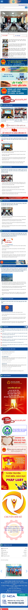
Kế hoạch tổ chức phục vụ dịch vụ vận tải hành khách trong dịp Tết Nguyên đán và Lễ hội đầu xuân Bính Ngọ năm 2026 (13, 187)
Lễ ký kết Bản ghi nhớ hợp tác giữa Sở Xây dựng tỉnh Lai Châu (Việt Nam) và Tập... (7, 120)
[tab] (7, 35)
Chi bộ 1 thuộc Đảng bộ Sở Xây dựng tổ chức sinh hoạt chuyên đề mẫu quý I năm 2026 (14, 315)
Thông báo (5, 326)
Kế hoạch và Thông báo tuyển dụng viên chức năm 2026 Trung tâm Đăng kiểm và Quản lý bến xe (14, 226)
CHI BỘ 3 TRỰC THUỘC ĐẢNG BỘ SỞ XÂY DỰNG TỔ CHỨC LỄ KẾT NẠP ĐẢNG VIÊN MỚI (13, 155)
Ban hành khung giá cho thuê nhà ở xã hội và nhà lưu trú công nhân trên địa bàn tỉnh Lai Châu (14, 290)
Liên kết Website (7, 375)
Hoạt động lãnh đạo (7, 105)
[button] (26, 571)
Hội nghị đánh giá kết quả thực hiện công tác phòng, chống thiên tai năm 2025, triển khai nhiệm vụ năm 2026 (14, 152)
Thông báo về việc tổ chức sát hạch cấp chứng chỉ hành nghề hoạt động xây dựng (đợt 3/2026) (14, 246)
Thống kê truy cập (7, 545)
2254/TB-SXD (4, 364)
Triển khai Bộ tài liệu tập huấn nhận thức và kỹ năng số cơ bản (12, 312)
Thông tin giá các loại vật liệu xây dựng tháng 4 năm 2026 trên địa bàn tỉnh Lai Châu (13, 249)
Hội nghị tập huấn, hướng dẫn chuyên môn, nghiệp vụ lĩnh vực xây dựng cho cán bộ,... (20, 120)
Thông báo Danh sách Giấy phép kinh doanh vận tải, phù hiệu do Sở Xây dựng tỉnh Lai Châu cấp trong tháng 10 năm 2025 (14, 193)
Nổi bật (17, 35)
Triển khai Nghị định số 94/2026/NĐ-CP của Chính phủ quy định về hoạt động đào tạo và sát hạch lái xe (14, 217)
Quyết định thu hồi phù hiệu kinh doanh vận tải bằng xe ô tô (12, 342)
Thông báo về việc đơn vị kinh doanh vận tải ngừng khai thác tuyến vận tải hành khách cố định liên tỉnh (13, 223)
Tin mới (5, 35)
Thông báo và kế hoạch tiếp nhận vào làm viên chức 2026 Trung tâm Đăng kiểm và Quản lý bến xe (13, 190)
